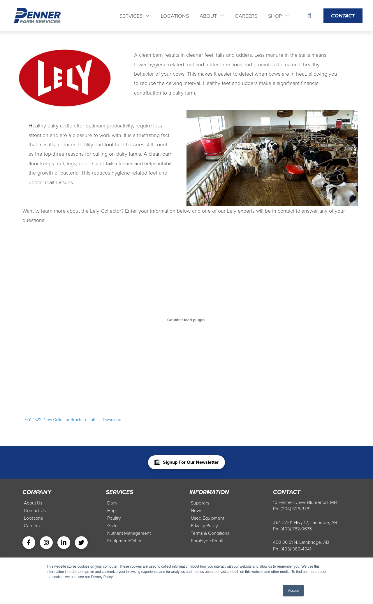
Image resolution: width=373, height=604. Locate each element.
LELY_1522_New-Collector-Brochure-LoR (59, 419)
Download (112, 419)
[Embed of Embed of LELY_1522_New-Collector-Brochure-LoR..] (186, 320)
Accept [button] (293, 591)
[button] (310, 15)
